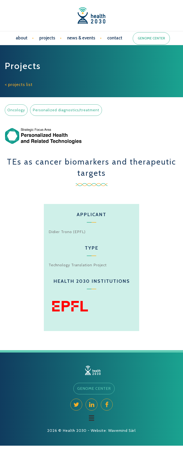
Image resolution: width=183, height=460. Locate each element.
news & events (81, 38)
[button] (94, 388)
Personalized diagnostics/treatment (66, 110)
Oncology (16, 110)
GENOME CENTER (151, 38)
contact (114, 38)
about (21, 38)
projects (47, 38)
